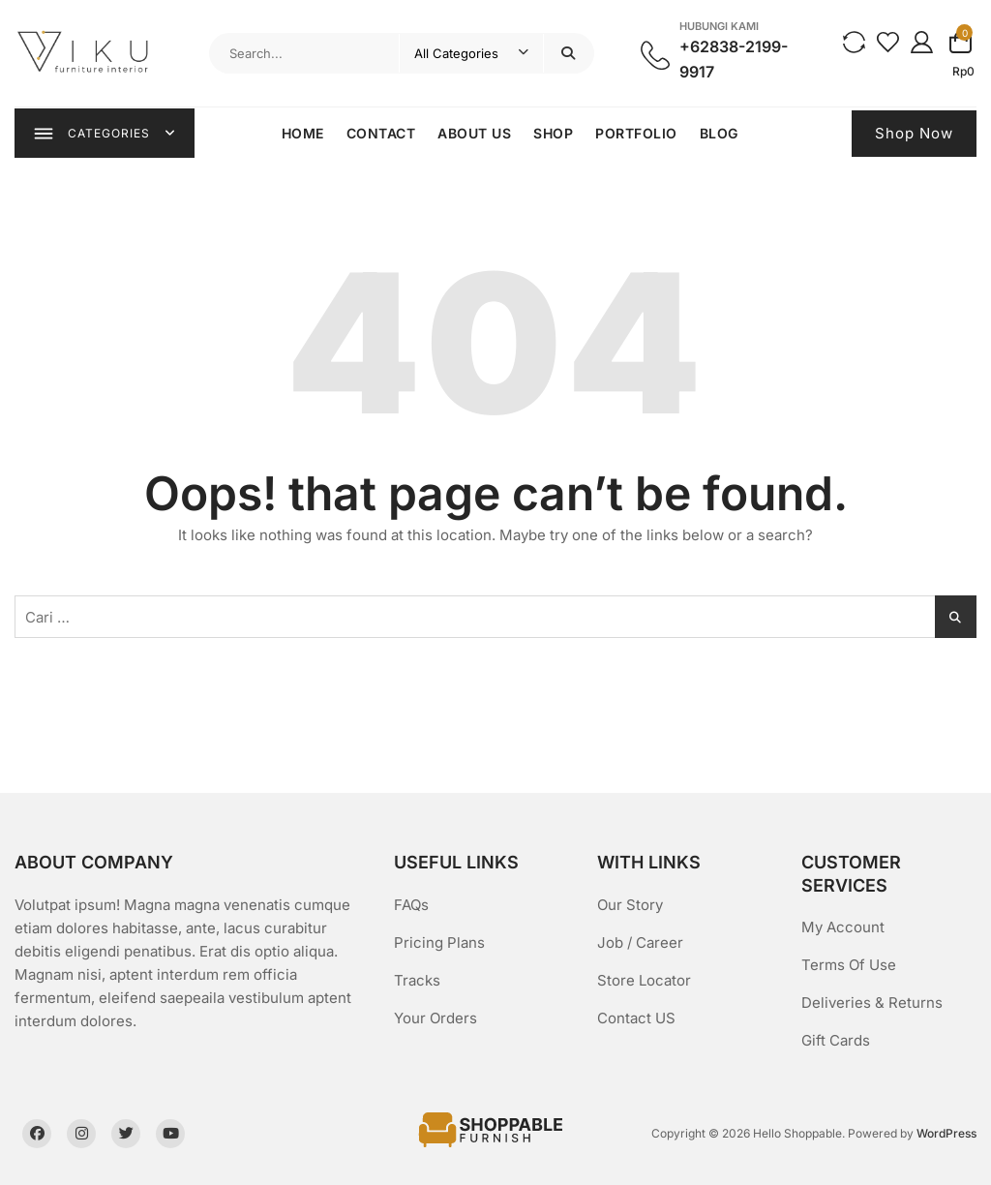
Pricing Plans (439, 942)
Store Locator (644, 980)
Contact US (636, 1018)
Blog (719, 133)
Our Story (630, 905)
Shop (554, 133)
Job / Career (640, 942)
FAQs (411, 905)
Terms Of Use (848, 965)
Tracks (417, 980)
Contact (381, 133)
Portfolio (637, 133)
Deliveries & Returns (872, 1002)
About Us (475, 133)
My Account (843, 927)
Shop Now (914, 133)
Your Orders (435, 1018)
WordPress (946, 1133)
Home (303, 133)
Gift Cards (835, 1040)
